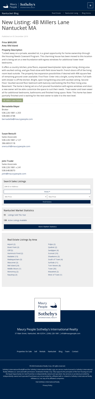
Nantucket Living (71, 13)
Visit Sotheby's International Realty (47, 382)
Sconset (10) (53, 253)
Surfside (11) (53, 262)
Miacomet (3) (12, 262)
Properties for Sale (24, 351)
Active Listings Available (17, 220)
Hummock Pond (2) (15, 253)
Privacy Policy (47, 385)
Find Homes (47, 202)
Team (67, 351)
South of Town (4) (55, 259)
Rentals (42, 351)
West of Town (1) (55, 275)
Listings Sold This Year (17, 215)
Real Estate (56, 13)
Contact (75, 351)
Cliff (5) (10, 250)
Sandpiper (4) (53, 250)
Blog (60, 351)
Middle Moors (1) (14, 268)
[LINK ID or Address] (47, 186)
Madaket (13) (12, 256)
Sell (35, 351)
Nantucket (52, 351)
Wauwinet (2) (53, 271)
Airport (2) (11, 244)
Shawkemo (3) (54, 256)
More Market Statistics (47, 226)
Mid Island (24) (13, 265)
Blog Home (86, 13)
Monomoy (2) (12, 271)
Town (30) (52, 268)
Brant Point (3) (13, 247)
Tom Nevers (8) (54, 265)
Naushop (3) (12, 275)
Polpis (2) (52, 244)
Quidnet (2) (52, 247)
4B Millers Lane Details (12, 100)
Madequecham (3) (14, 259)
